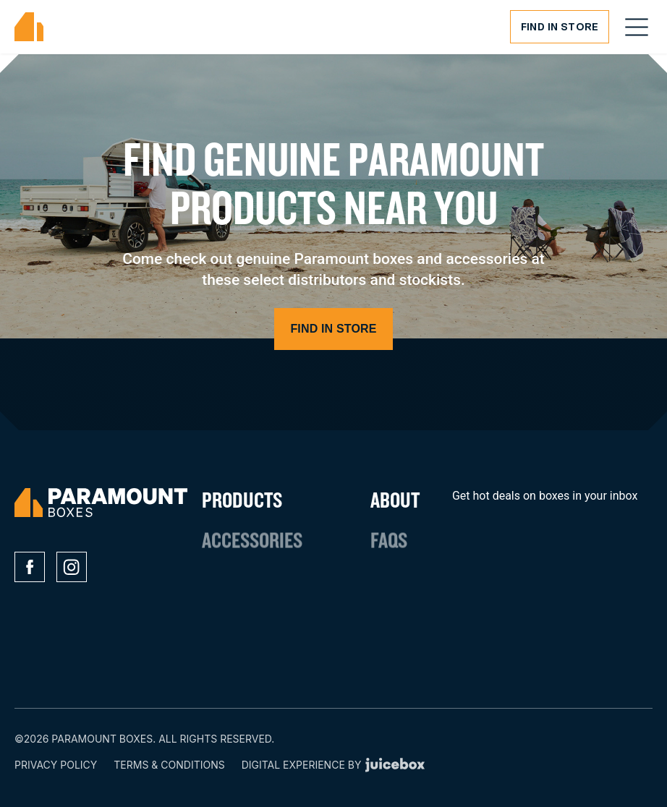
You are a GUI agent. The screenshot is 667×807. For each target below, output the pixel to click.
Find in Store (559, 27)
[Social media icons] (29, 567)
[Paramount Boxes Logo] (28, 27)
